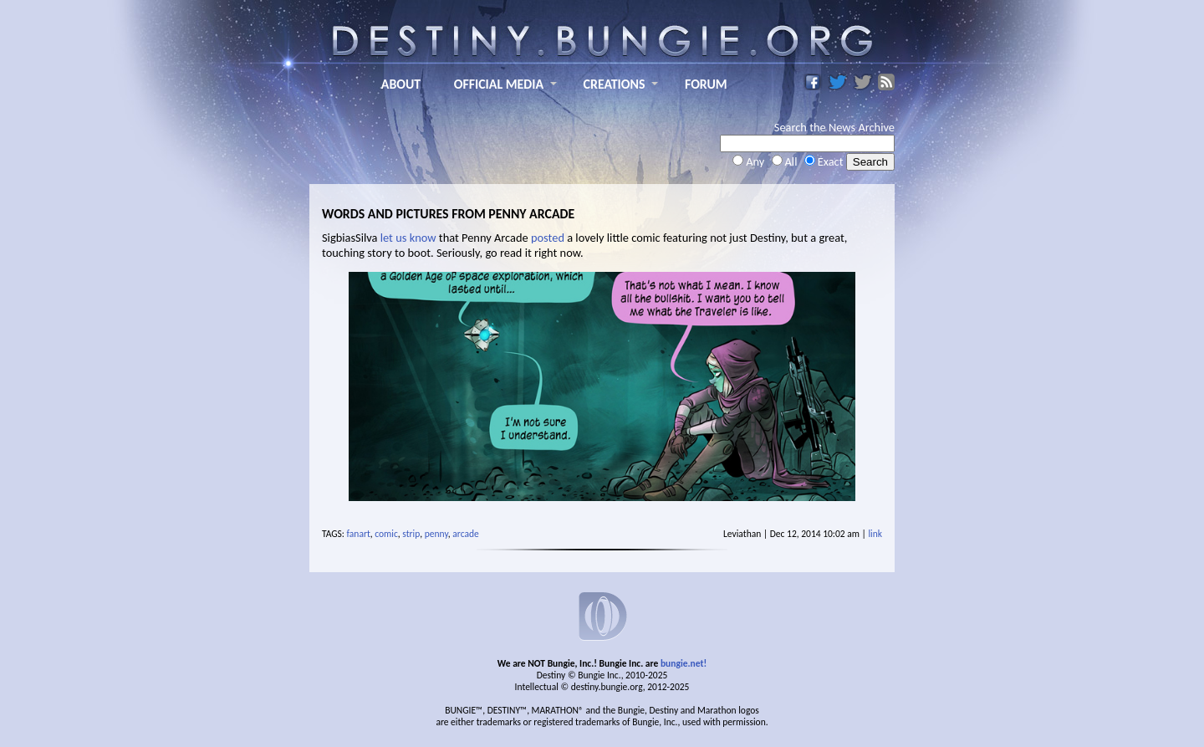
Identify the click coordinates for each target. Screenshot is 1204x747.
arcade (465, 534)
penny (436, 534)
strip (411, 534)
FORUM (706, 84)
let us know (408, 237)
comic (386, 534)
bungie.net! (684, 663)
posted (547, 237)
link (875, 534)
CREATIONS (614, 84)
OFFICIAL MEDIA (498, 84)
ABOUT (401, 84)
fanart (358, 534)
